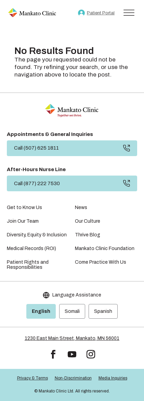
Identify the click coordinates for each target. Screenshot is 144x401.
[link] (32, 13)
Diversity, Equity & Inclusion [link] (37, 234)
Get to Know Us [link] (24, 207)
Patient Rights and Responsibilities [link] (28, 265)
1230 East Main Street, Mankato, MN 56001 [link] (72, 338)
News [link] (81, 207)
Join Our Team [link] (23, 221)
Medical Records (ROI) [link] (31, 248)
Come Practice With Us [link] (100, 262)
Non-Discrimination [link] (73, 378)
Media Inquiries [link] (113, 378)
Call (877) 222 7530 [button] (37, 183)
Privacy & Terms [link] (32, 378)
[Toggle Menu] (128, 13)
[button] (53, 354)
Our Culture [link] (87, 221)
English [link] (41, 311)
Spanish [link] (103, 311)
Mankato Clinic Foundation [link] (104, 248)
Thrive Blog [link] (87, 234)
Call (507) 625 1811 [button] (36, 148)
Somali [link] (72, 311)
